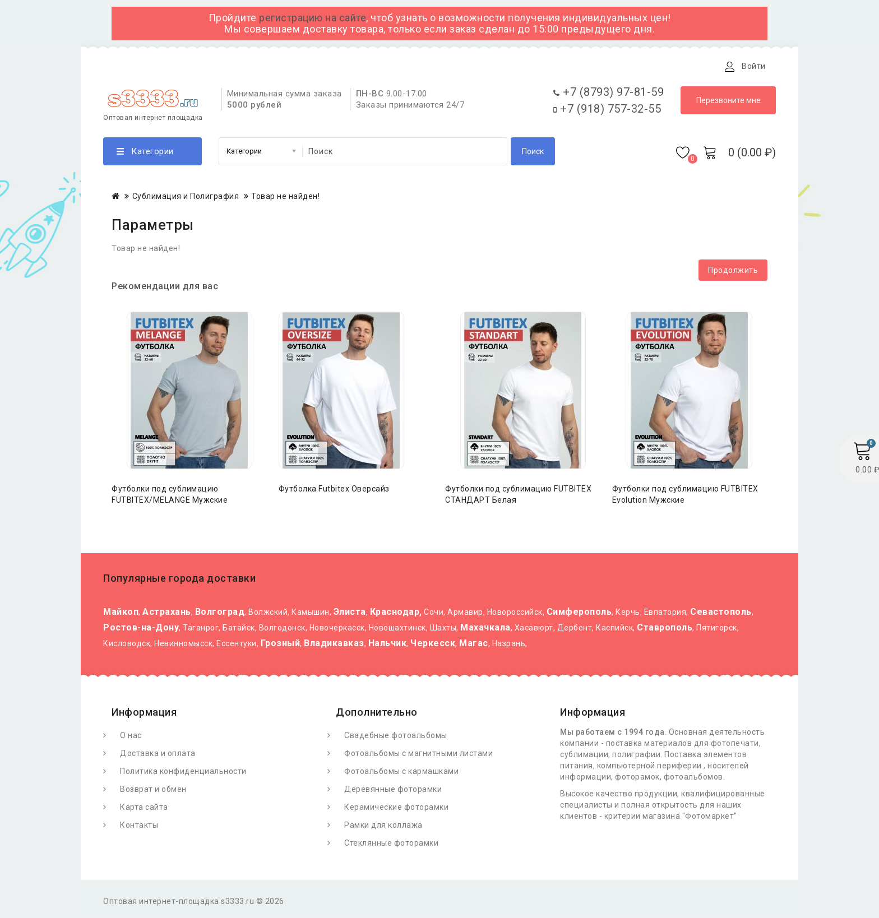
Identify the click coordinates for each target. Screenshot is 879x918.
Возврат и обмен (153, 791)
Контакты (368, 66)
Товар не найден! (285, 198)
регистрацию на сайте (312, 18)
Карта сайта (144, 809)
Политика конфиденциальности (183, 773)
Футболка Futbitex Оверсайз (334, 491)
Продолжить (733, 272)
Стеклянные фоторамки (391, 845)
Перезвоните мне (728, 103)
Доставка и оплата (242, 66)
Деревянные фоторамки (393, 791)
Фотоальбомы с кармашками (401, 773)
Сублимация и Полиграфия (185, 198)
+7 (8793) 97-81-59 (608, 94)
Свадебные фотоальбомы (395, 738)
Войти (754, 66)
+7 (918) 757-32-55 (607, 111)
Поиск (533, 154)
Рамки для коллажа (383, 827)
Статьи (314, 66)
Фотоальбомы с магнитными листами (418, 756)
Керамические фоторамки (396, 809)
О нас (131, 738)
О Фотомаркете (152, 66)
